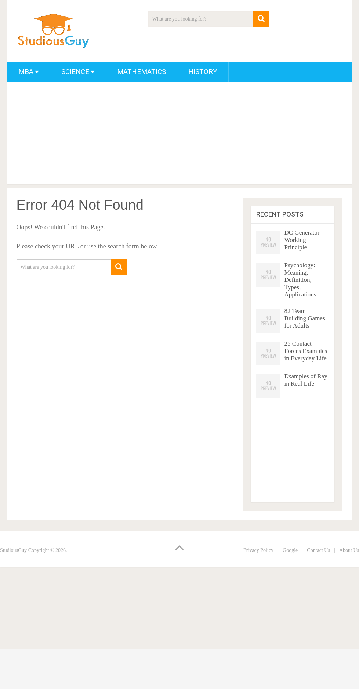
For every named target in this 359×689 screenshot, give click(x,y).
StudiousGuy (13, 550)
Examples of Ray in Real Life (305, 380)
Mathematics (141, 71)
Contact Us (318, 550)
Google (290, 550)
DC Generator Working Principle (302, 240)
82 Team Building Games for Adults (304, 318)
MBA (25, 71)
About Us (349, 550)
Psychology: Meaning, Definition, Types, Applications (300, 280)
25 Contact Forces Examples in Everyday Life (305, 351)
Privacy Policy (258, 550)
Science (75, 71)
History (202, 71)
